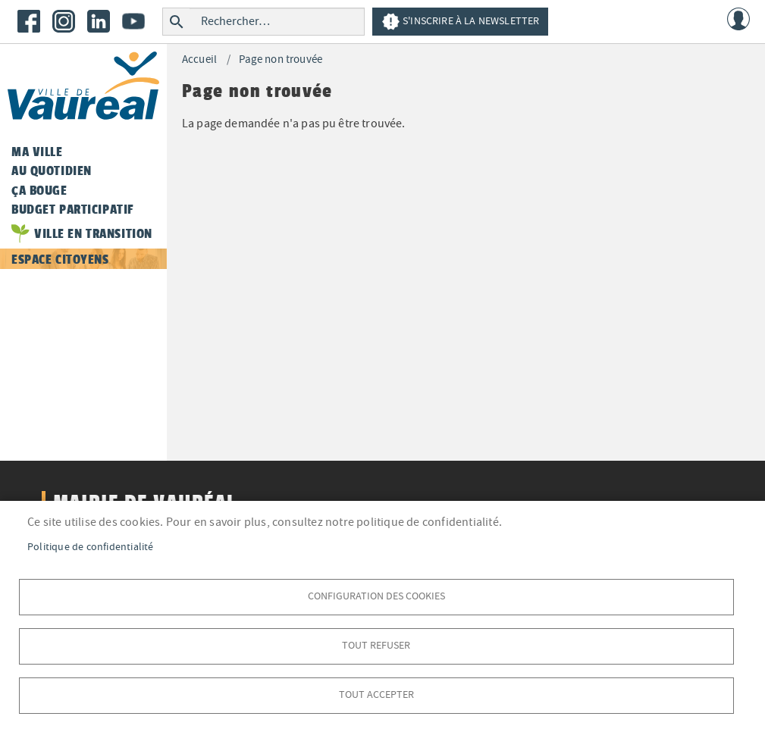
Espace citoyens (60, 259)
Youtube (133, 21)
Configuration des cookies (376, 596)
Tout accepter (376, 694)
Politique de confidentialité (90, 546)
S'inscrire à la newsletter (460, 21)
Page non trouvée (280, 59)
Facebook (28, 21)
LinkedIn (98, 21)
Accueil (199, 59)
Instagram (63, 21)
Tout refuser (376, 645)
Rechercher (176, 21)
